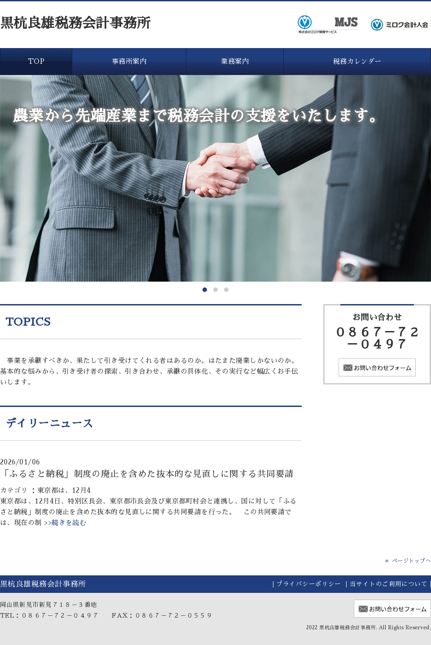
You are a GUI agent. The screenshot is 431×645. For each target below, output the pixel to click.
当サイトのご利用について (388, 584)
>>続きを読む (64, 522)
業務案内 (235, 61)
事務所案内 (129, 61)
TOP (36, 61)
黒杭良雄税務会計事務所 (75, 23)
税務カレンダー (357, 61)
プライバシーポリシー (308, 584)
